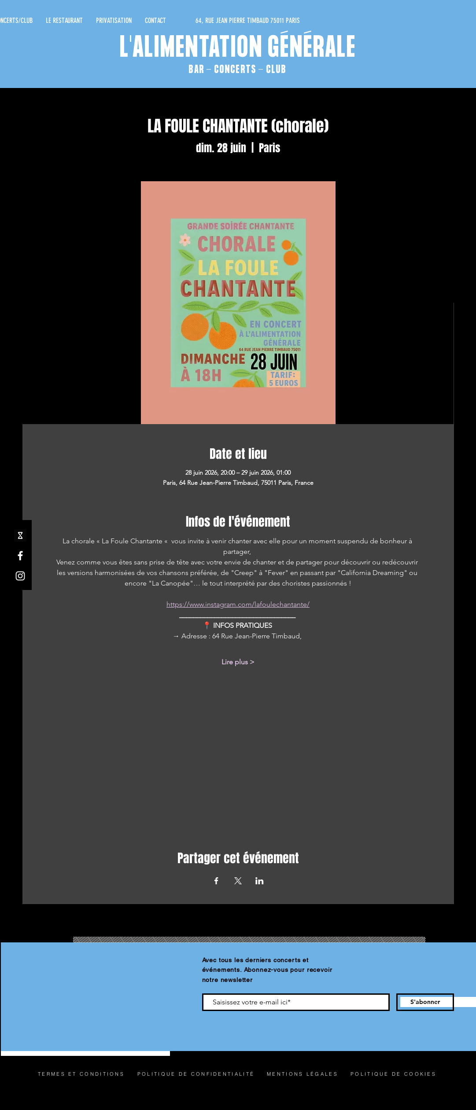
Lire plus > (238, 662)
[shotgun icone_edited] (20, 535)
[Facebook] (20, 556)
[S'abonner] (425, 1002)
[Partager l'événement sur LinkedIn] (259, 880)
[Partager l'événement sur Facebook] (216, 880)
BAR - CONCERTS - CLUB (237, 69)
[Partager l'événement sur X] (238, 880)
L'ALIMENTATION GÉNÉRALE (238, 49)
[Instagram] (20, 576)
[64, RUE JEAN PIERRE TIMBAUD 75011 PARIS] (216, 20)
